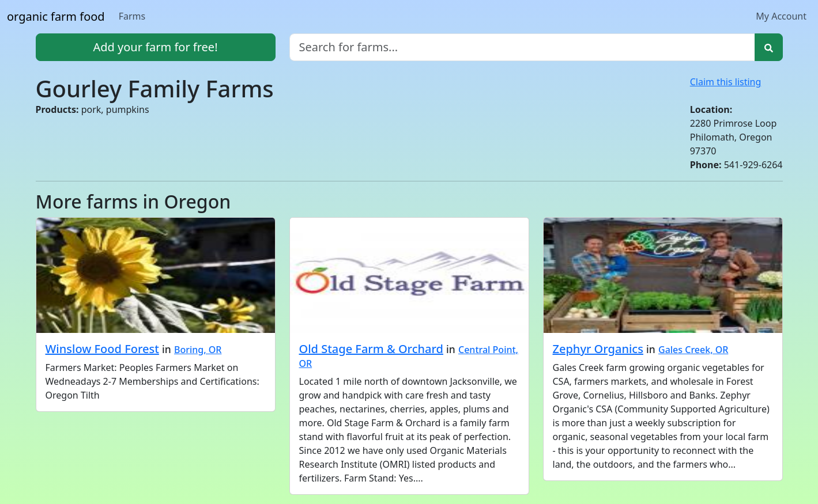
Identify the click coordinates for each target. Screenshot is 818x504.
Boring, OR (197, 349)
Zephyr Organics (598, 349)
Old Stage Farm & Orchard (371, 349)
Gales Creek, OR (693, 349)
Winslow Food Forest (102, 349)
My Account (781, 16)
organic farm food (56, 16)
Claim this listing (726, 81)
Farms (132, 16)
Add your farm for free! (155, 47)
